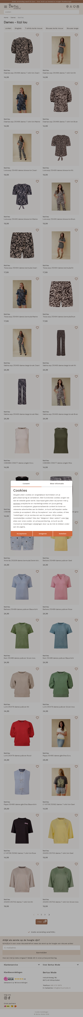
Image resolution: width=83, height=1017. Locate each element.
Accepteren (22, 534)
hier (67, 518)
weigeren (43, 534)
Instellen (62, 534)
